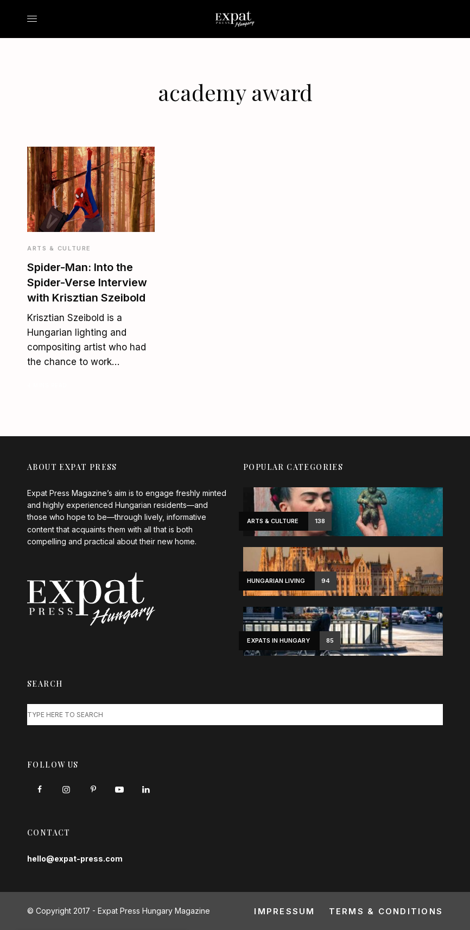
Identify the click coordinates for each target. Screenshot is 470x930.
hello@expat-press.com (75, 858)
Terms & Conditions (386, 911)
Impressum (284, 911)
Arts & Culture (59, 248)
